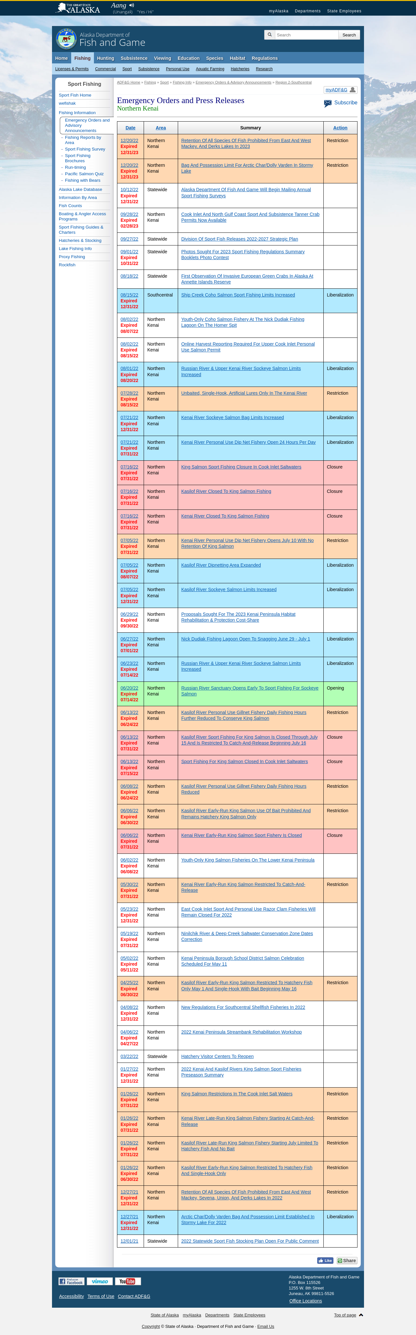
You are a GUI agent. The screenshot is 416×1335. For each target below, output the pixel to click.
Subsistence (148, 69)
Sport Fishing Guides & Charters (81, 230)
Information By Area (78, 197)
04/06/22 (129, 1032)
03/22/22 (129, 1056)
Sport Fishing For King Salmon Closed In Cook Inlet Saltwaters (244, 761)
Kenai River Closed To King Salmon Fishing (225, 516)
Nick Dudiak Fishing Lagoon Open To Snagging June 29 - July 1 (245, 638)
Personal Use (177, 69)
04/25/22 (129, 982)
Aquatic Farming (210, 69)
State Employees (344, 11)
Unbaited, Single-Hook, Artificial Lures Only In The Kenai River (244, 393)
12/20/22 (129, 140)
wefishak (67, 103)
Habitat (237, 58)
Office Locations (306, 1300)
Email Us (265, 1326)
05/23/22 (129, 909)
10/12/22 (129, 189)
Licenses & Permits (72, 69)
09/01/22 (129, 251)
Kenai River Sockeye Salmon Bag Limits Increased (232, 417)
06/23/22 (129, 663)
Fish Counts (70, 205)
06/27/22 (129, 638)
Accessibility (71, 1296)
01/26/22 (129, 1093)
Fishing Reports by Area (83, 140)
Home (61, 58)
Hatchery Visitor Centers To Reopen (217, 1056)
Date (130, 127)
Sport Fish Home (75, 95)
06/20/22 (129, 688)
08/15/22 (129, 294)
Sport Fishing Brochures (78, 158)
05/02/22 (129, 958)
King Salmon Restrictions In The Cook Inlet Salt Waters (236, 1093)
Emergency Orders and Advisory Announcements (87, 125)
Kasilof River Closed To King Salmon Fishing (226, 491)
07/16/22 (129, 466)
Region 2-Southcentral (294, 82)
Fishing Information (77, 112)
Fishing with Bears (82, 180)
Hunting (105, 58)
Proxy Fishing (72, 256)
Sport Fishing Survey (85, 149)
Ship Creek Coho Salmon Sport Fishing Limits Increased (238, 294)
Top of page (345, 1315)
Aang (118, 5)
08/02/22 (129, 319)
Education (189, 58)
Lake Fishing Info (75, 248)
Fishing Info (182, 82)
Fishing (82, 58)
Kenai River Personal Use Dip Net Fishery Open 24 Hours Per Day (248, 442)
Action (340, 127)
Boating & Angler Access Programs (82, 216)
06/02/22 (129, 860)
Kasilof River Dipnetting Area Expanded (221, 565)
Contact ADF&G (134, 1296)
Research (264, 69)
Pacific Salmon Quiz (84, 173)
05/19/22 (129, 933)
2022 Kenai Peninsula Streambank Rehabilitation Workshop (241, 1032)
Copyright (151, 1326)
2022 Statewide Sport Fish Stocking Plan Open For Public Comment (250, 1241)
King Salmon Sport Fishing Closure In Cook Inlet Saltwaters (241, 466)
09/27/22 (129, 239)
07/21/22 (129, 417)
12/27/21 (129, 1192)
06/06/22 (129, 810)
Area (161, 127)
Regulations (265, 58)
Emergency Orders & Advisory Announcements (233, 82)
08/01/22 (129, 368)
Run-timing (75, 167)
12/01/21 (129, 1241)
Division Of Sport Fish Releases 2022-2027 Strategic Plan (239, 239)
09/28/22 (129, 214)
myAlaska (279, 11)
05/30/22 (129, 884)
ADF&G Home (128, 82)
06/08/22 (129, 786)
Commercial (105, 69)
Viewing (162, 58)
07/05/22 (129, 540)
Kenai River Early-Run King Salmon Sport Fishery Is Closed (241, 835)
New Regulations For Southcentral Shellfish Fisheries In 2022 (243, 1007)
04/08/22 (129, 1007)
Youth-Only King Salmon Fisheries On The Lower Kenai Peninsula (248, 860)
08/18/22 (129, 276)
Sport (127, 69)
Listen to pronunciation (131, 5)
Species (214, 58)
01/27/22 (129, 1069)
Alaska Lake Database (80, 189)
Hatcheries (240, 69)
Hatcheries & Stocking (80, 240)
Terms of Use (100, 1296)
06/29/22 (129, 614)
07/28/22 (129, 393)
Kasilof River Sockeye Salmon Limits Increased (229, 589)
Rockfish (67, 264)
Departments (308, 11)
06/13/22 (129, 712)
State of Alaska (81, 8)
